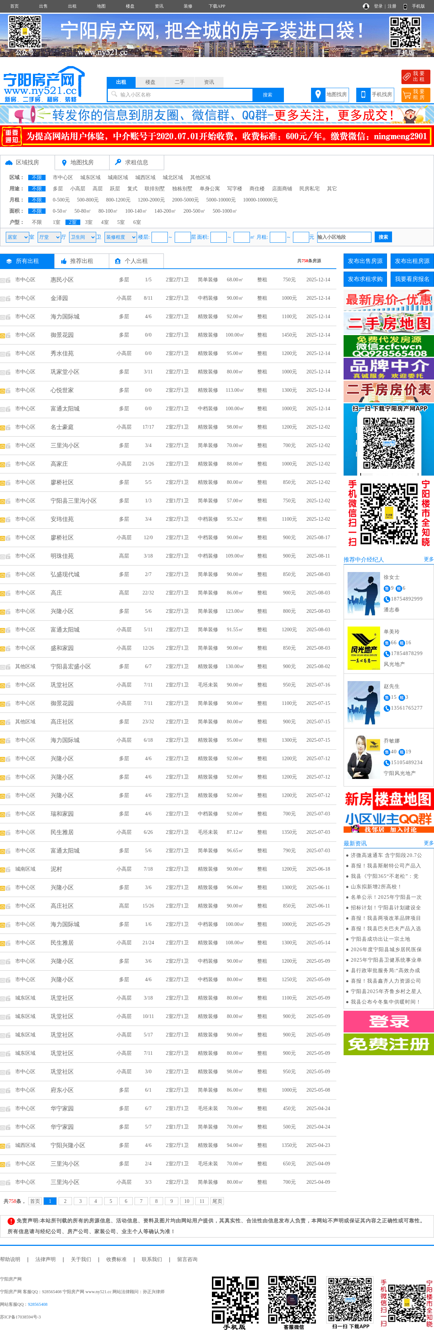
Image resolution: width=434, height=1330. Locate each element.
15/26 (148, 906)
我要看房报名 (412, 279)
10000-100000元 (260, 200)
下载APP (217, 6)
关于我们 (81, 1259)
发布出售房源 (365, 261)
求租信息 (136, 162)
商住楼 (257, 188)
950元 (289, 685)
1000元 (289, 298)
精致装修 (208, 316)
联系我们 (152, 1259)
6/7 (148, 666)
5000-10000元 (221, 200)
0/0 (148, 335)
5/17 (148, 1034)
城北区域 (173, 177)
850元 (289, 482)
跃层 (115, 188)
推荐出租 (81, 261)
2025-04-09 (318, 1163)
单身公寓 (210, 188)
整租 (262, 279)
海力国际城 (65, 316)
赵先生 (392, 686)
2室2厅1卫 (177, 279)
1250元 (289, 979)
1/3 (148, 500)
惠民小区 (62, 280)
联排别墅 (155, 188)
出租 (72, 6)
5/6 (148, 611)
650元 (289, 1163)
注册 (392, 6)
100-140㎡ (136, 211)
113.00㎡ (235, 390)
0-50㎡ (60, 211)
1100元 (289, 316)
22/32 (148, 592)
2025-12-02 (318, 427)
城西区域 (145, 177)
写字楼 (234, 188)
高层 (98, 188)
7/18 (148, 869)
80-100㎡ (108, 211)
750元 (289, 279)
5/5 (148, 482)
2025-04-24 (318, 1108)
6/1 (148, 1090)
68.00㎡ (235, 279)
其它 (332, 188)
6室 (137, 222)
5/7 (148, 1127)
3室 (89, 222)
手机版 (418, 6)
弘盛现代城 (65, 574)
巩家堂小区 (65, 372)
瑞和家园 (62, 814)
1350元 (289, 832)
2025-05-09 (318, 961)
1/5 (148, 279)
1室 (56, 222)
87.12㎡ (235, 832)
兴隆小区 (62, 611)
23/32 (148, 721)
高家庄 (59, 464)
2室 (73, 222)
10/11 (148, 1016)
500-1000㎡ (225, 211)
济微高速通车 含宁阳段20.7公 (386, 855)
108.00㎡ (235, 942)
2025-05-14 (318, 942)
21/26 (148, 464)
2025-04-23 (318, 1145)
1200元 (289, 353)
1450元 (289, 335)
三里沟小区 (65, 445)
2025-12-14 (318, 279)
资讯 (159, 6)
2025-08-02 (318, 666)
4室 (105, 222)
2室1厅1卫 (177, 500)
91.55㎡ (235, 629)
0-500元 (61, 200)
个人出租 (136, 261)
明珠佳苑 (62, 556)
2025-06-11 (318, 887)
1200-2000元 (151, 200)
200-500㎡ (194, 211)
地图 (101, 6)
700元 (289, 445)
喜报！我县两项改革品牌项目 (386, 918)
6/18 (148, 740)
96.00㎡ (235, 887)
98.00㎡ (235, 427)
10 (187, 1201)
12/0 (148, 537)
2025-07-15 (318, 703)
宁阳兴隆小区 (68, 1145)
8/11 (148, 298)
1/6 (148, 924)
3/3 (148, 1182)
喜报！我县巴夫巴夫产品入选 (386, 928)
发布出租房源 (412, 261)
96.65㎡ (235, 850)
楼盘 (130, 6)
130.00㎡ (235, 666)
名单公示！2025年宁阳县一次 (386, 897)
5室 (121, 222)
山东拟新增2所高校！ (377, 886)
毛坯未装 (208, 685)
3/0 (148, 1071)
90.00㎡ (235, 298)
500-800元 (88, 200)
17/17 (148, 427)
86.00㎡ (235, 592)
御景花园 (62, 335)
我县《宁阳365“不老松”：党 (385, 876)
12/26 (148, 648)
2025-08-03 (318, 574)
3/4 (148, 445)
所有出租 (27, 261)
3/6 (148, 887)
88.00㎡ (235, 464)
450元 (289, 1108)
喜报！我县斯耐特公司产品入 (386, 865)
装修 (188, 6)
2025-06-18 (318, 869)
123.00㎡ (235, 611)
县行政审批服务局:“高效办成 (385, 970)
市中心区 (63, 177)
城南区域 (118, 177)
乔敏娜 (392, 741)
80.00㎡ (235, 371)
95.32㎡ (235, 519)
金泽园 (59, 298)
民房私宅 (309, 188)
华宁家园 (62, 1108)
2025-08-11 (318, 556)
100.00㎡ (235, 335)
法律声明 (45, 1259)
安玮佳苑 (62, 519)
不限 (37, 177)
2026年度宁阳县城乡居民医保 (386, 949)
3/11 (148, 371)
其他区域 (200, 177)
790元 (289, 850)
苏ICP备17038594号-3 (20, 1317)
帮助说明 (10, 1259)
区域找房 (27, 162)
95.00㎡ (235, 353)
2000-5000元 (185, 200)
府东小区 (62, 1090)
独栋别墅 (182, 188)
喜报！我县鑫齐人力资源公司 (386, 981)
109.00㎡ (235, 556)
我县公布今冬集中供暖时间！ (386, 1002)
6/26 (148, 832)
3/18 (148, 556)
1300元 (289, 390)
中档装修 (208, 298)
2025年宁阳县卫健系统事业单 (386, 960)
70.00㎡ (235, 445)
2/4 (148, 1163)
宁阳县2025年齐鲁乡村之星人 (386, 991)
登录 (378, 6)
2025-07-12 (318, 758)
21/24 (148, 942)
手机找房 (382, 94)
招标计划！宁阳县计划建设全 (386, 907)
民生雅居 (62, 832)
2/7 (148, 574)
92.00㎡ (235, 316)
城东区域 (90, 177)
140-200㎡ (165, 211)
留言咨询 (187, 1259)
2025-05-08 (318, 1090)
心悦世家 (62, 390)
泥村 (56, 869)
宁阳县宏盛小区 (71, 666)
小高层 (77, 188)
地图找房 (337, 94)
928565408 (37, 1304)
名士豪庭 (62, 427)
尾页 (217, 1201)
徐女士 (392, 577)
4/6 (148, 316)
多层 (58, 188)
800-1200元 (118, 200)
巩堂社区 (62, 685)
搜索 (267, 95)
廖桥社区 (62, 482)
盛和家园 (62, 648)
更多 (429, 559)
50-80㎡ (83, 211)
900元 (289, 537)
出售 (43, 6)
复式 (132, 188)
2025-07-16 (318, 685)
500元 (289, 1127)
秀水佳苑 (62, 353)
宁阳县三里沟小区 (74, 501)
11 (202, 1201)
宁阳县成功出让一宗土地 (380, 939)
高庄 (56, 593)
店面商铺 (282, 188)
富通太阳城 (65, 409)
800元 (289, 611)
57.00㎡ (235, 500)
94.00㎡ (235, 1145)
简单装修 (208, 279)
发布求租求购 (365, 279)
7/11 (148, 685)
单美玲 (392, 631)
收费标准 (116, 1259)
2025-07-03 (318, 813)
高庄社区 (62, 722)
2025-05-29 (318, 924)
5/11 (148, 629)
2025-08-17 (318, 537)
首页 (14, 6)
